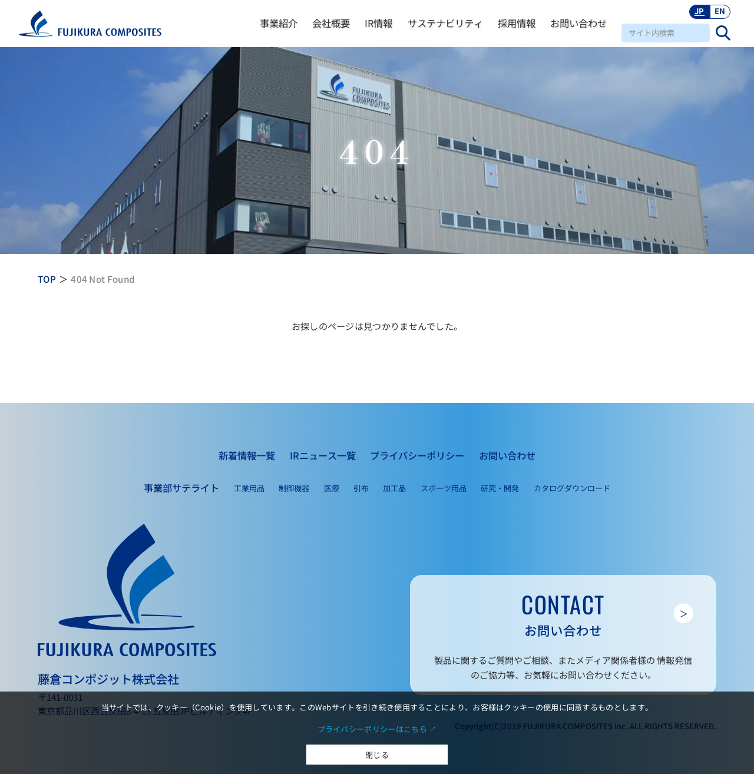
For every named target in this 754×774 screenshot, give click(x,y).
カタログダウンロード (572, 488)
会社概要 (331, 23)
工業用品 (249, 488)
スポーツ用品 (444, 488)
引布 (361, 488)
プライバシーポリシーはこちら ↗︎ (377, 729)
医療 (331, 488)
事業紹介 (278, 23)
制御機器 (294, 488)
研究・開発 (500, 488)
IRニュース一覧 (323, 455)
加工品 (394, 488)
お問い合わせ (578, 23)
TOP (47, 278)
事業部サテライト (181, 488)
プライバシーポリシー (417, 455)
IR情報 (378, 23)
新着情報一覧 (247, 455)
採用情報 (516, 23)
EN (720, 10)
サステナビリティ (445, 23)
